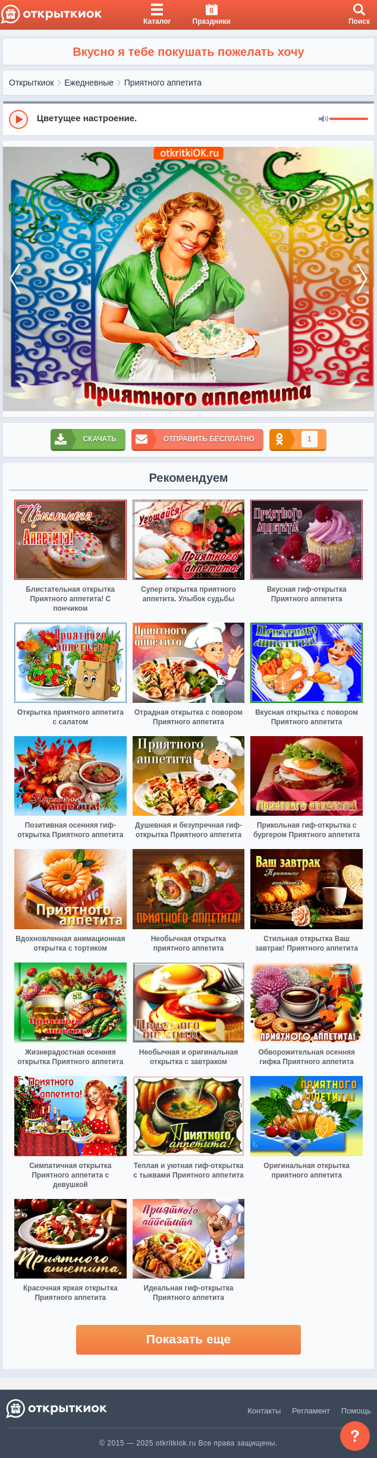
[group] (188, 119)
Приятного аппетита (163, 82)
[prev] (15, 279)
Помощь (356, 1410)
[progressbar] (348, 119)
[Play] (18, 119)
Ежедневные (89, 82)
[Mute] (323, 119)
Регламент (311, 1410)
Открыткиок (31, 82)
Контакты (264, 1410)
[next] (362, 279)
